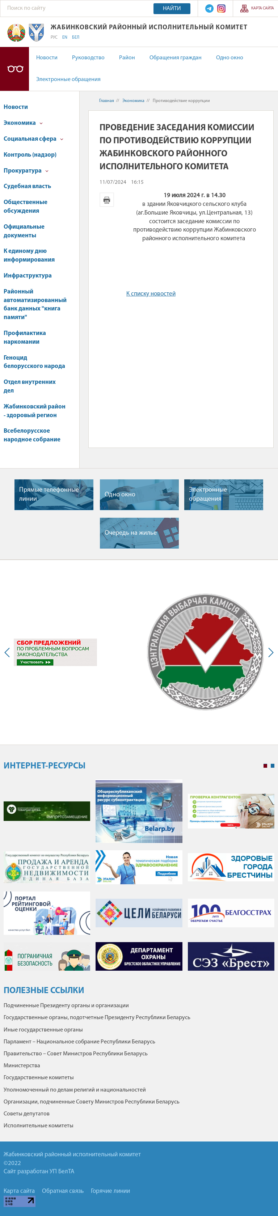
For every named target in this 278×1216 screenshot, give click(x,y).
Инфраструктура (28, 276)
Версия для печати (107, 199)
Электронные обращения (68, 79)
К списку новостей (151, 294)
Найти (172, 9)
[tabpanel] (139, 878)
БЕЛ (75, 37)
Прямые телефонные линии (49, 495)
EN (64, 37)
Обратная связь (63, 1191)
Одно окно (229, 58)
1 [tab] (265, 766)
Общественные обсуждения (25, 206)
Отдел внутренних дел (30, 386)
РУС (54, 37)
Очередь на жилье (131, 533)
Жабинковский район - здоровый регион (35, 411)
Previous (8, 652)
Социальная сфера (33, 139)
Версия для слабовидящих (14, 69)
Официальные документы (24, 231)
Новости (47, 58)
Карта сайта (262, 8)
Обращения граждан (175, 58)
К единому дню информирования (29, 255)
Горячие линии (110, 1191)
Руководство (88, 58)
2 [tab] (272, 766)
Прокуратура (26, 171)
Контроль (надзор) (30, 155)
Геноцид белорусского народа (34, 362)
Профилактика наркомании (25, 337)
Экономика (23, 123)
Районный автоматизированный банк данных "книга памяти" (35, 305)
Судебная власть (27, 186)
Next (269, 652)
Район (127, 58)
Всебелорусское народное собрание (32, 435)
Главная (106, 101)
